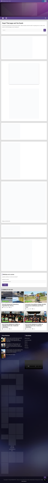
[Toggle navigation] (6, 18)
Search (45, 30)
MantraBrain (24, 481)
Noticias (26, 345)
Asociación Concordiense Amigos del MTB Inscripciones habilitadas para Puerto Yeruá (35, 306)
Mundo (26, 342)
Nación (26, 344)
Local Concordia (5, 301)
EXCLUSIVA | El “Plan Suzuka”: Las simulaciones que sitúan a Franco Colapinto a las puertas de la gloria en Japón (14, 345)
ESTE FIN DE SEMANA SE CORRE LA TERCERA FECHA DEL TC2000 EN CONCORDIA (11, 326)
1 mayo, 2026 (5, 328)
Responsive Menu (45, 1)
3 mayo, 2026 (5, 307)
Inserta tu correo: (5, 279)
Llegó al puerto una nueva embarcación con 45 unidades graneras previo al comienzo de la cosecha (14, 351)
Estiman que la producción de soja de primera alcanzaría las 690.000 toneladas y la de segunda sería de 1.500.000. (14, 340)
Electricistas (27, 338)
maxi (10, 307)
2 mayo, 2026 (28, 308)
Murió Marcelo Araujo (10, 354)
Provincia (26, 347)
